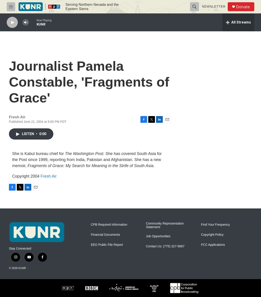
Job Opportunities (158, 236)
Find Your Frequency (215, 224)
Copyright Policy (212, 234)
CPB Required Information (109, 224)
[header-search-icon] (194, 6)
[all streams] (238, 22)
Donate (243, 6)
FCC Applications (213, 244)
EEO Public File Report (107, 244)
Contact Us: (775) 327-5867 (165, 246)
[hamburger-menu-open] (11, 6)
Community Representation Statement (165, 225)
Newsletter (214, 6)
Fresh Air (49, 176)
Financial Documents (105, 234)
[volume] (25, 22)
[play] (12, 22)
